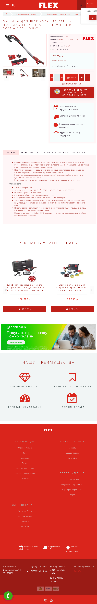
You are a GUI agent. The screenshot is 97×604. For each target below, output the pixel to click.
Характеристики (30, 152)
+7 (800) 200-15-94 (38, 571)
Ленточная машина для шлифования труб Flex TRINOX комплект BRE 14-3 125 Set (72, 287)
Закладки (25, 521)
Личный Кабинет (25, 511)
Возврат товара (72, 453)
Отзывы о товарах (24, 448)
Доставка (25, 458)
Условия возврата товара (25, 473)
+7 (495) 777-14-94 (38, 566)
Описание (11, 152)
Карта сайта (72, 458)
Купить (71, 77)
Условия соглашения (25, 468)
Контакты (72, 448)
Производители (72, 479)
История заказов (25, 516)
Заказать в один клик (73, 84)
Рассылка (25, 526)
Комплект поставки (56, 152)
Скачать (25, 463)
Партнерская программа (72, 489)
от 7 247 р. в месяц (71, 92)
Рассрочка (25, 478)
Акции (72, 494)
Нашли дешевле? (59, 61)
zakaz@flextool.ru (85, 566)
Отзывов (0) (79, 152)
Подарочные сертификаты (72, 484)
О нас (24, 453)
